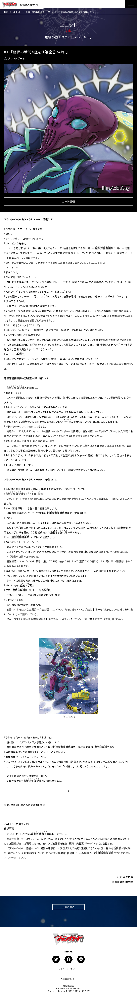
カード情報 (68, 201)
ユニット (17, 11)
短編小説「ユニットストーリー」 (39, 11)
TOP (6, 11)
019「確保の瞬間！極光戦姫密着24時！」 (76, 11)
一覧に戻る (68, 907)
